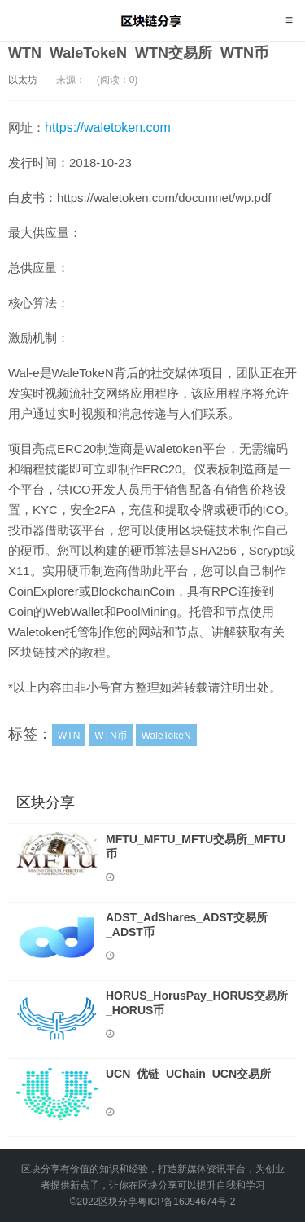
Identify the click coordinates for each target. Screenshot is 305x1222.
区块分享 (152, 20)
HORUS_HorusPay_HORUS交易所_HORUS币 (197, 1003)
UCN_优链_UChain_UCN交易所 (188, 1073)
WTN (69, 735)
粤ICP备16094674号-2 (186, 1201)
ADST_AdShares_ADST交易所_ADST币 (187, 924)
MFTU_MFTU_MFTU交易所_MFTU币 (195, 846)
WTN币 (110, 735)
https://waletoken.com (108, 127)
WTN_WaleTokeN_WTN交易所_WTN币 (138, 53)
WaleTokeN (166, 735)
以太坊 (22, 80)
